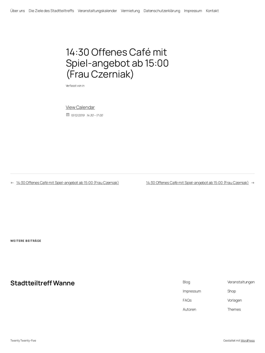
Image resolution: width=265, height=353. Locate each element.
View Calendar (80, 107)
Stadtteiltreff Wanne (42, 282)
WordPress (248, 340)
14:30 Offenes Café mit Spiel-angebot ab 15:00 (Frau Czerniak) (67, 182)
